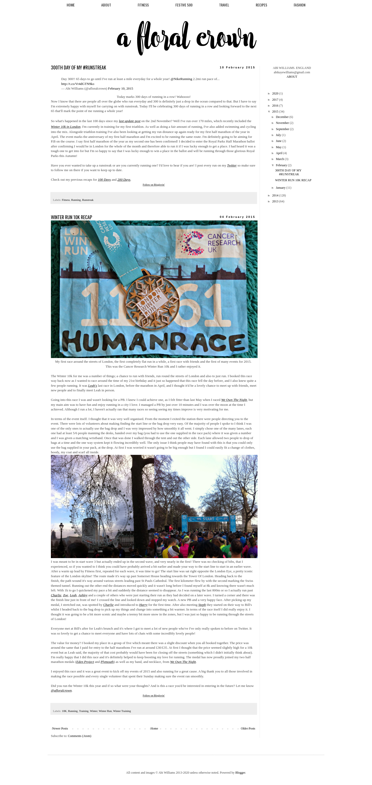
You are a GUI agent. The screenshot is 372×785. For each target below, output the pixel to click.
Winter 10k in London (66, 127)
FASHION (299, 4)
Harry (143, 605)
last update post (130, 121)
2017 (275, 99)
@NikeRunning (181, 79)
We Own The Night (234, 400)
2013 (275, 201)
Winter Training (122, 710)
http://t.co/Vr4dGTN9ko (77, 84)
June (279, 141)
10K (64, 710)
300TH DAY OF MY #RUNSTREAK (78, 67)
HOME (71, 4)
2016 (275, 105)
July (279, 135)
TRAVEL (224, 4)
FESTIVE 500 (183, 4)
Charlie (108, 605)
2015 (275, 111)
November (283, 123)
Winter (93, 710)
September (283, 129)
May (279, 147)
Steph (202, 605)
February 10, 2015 (120, 88)
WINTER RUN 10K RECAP (71, 217)
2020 (275, 93)
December (282, 117)
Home (154, 728)
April (279, 153)
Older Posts (248, 728)
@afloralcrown (61, 690)
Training (84, 710)
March (280, 159)
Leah (73, 595)
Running (76, 199)
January (281, 187)
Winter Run (105, 710)
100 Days (104, 179)
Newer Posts (60, 728)
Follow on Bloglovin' (154, 184)
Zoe (65, 595)
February (282, 165)
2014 (275, 195)
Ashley (82, 595)
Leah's (92, 385)
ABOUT (106, 4)
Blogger (240, 772)
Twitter (232, 165)
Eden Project (85, 662)
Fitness (66, 199)
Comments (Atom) (79, 736)
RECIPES (261, 4)
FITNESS (143, 4)
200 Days (123, 179)
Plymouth (107, 662)
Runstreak (88, 199)
